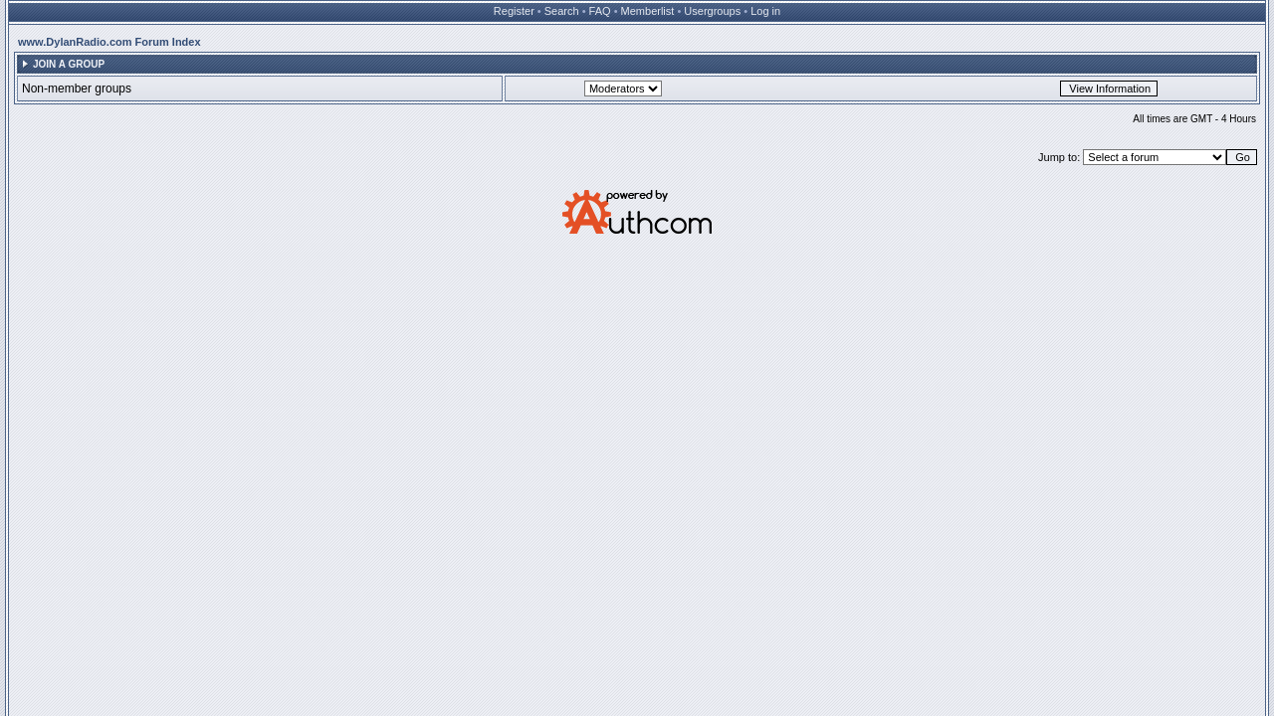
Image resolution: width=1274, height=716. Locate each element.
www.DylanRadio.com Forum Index (109, 42)
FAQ (600, 11)
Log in (765, 11)
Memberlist (648, 11)
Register (514, 11)
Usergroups (712, 11)
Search (561, 11)
